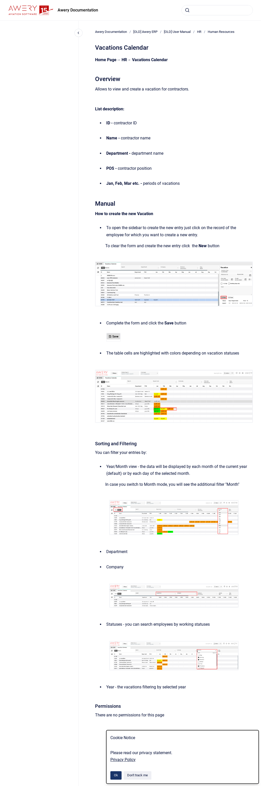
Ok (116, 775)
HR (199, 32)
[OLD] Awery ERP (145, 32)
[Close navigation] (78, 33)
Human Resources (221, 32)
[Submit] (187, 10)
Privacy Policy (123, 759)
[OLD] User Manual (177, 32)
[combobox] (217, 10)
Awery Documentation (78, 10)
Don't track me (137, 775)
